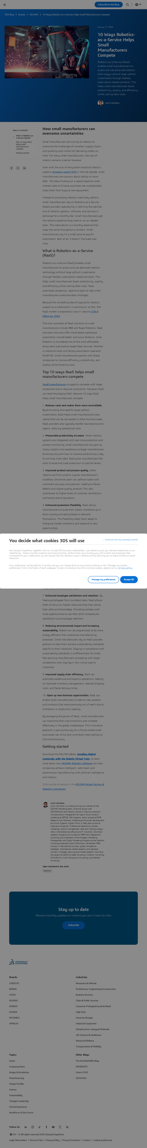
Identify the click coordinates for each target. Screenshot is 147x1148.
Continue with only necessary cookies (119, 541)
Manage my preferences (100, 579)
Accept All (129, 579)
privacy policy (125, 568)
